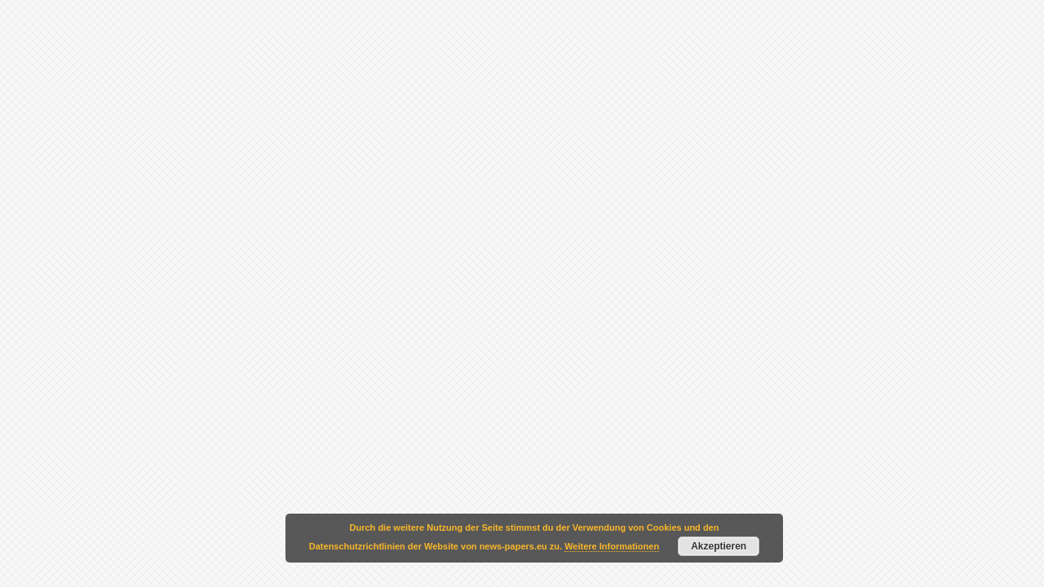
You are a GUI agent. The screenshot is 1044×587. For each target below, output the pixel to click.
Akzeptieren (718, 546)
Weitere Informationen (611, 546)
